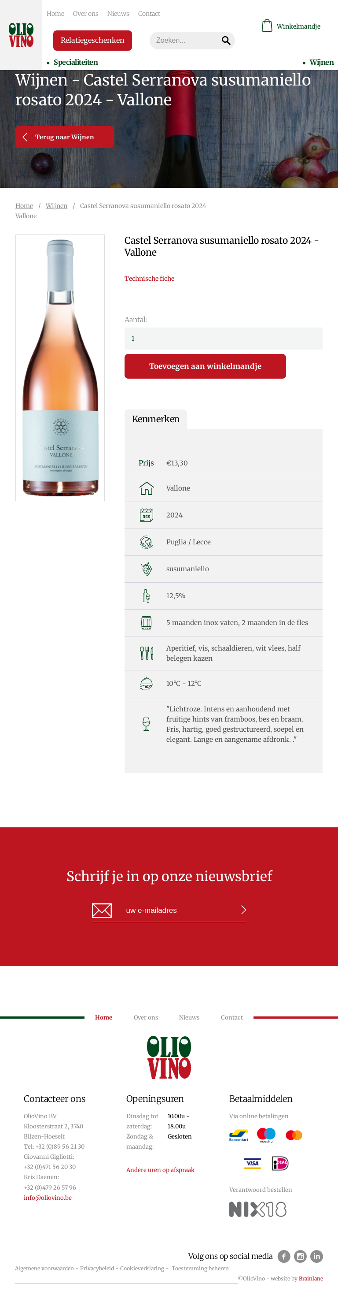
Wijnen (322, 62)
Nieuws (118, 14)
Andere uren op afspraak (160, 1170)
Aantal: (136, 319)
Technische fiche (149, 279)
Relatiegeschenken (93, 40)
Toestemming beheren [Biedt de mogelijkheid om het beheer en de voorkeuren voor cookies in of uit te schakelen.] (200, 1268)
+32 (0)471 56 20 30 (50, 1167)
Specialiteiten (76, 62)
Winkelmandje (291, 26)
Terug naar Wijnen (58, 137)
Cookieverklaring (142, 1268)
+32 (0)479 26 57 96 (50, 1187)
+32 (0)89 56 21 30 (59, 1146)
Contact (149, 14)
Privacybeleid (97, 1268)
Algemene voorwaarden (44, 1268)
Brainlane (311, 1278)
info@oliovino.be (48, 1198)
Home (55, 14)
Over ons (86, 14)
